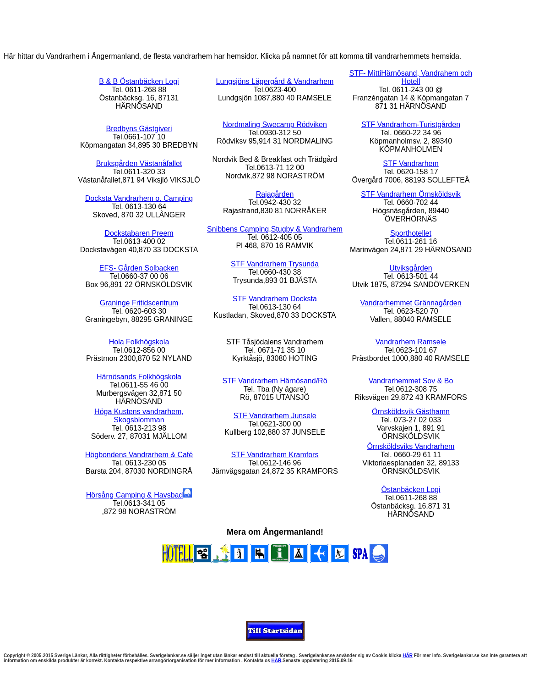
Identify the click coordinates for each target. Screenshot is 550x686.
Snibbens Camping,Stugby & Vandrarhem (275, 229)
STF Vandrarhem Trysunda (275, 264)
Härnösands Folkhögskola (139, 377)
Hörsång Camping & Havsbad (139, 495)
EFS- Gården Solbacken (139, 268)
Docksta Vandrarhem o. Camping (139, 198)
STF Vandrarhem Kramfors (275, 455)
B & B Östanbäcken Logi (139, 81)
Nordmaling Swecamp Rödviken (275, 124)
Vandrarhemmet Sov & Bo (411, 381)
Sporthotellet (410, 233)
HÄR (408, 655)
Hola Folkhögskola (139, 342)
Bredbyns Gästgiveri (139, 129)
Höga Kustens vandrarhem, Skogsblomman (139, 416)
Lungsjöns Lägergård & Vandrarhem (275, 81)
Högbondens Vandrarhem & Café (139, 455)
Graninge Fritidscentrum (139, 303)
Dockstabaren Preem (138, 233)
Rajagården (275, 194)
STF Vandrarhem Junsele (274, 416)
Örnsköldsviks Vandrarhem (411, 446)
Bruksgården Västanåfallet (139, 163)
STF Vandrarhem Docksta (275, 299)
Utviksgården (410, 268)
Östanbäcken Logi (411, 489)
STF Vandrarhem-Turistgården (410, 124)
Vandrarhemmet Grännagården (410, 303)
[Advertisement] (275, 24)
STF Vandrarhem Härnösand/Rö (274, 381)
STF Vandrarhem (411, 163)
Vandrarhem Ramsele (411, 342)
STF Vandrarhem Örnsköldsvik (411, 194)
